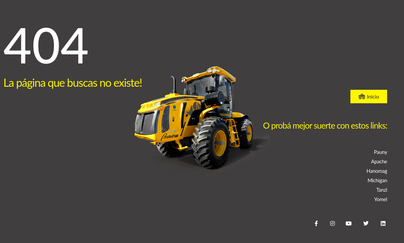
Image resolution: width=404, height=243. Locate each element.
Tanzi (381, 190)
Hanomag (377, 171)
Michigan (377, 180)
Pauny (380, 152)
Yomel (380, 199)
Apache (379, 161)
